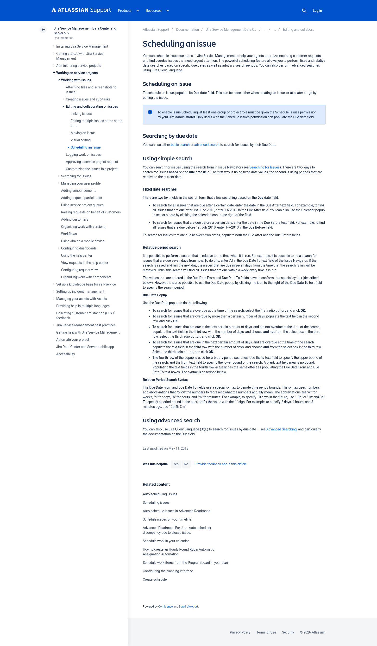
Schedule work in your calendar (166, 541)
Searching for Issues (264, 167)
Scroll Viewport (188, 606)
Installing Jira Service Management (82, 46)
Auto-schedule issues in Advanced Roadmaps (176, 511)
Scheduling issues (156, 502)
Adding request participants (81, 198)
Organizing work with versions (83, 227)
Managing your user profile (81, 183)
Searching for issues (76, 176)
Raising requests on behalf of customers (91, 212)
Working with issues (76, 80)
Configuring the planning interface (168, 571)
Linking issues (81, 114)
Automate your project (72, 340)
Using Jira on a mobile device (82, 241)
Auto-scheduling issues (160, 494)
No (186, 464)
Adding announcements (78, 191)
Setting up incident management (80, 291)
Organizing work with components (86, 277)
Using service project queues (82, 205)
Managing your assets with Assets (81, 299)
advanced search (207, 145)
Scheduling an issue (86, 147)
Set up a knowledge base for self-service (86, 284)
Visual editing (81, 140)
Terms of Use (266, 632)
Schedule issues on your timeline (167, 519)
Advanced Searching (281, 429)
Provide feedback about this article (221, 464)
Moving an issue (83, 133)
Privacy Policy (240, 632)
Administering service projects (78, 66)
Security (288, 632)
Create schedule (155, 579)
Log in (317, 10)
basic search (180, 145)
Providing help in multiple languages (83, 306)
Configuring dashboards (79, 248)
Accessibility (65, 354)
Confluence (165, 606)
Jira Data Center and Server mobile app (85, 347)
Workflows (69, 234)
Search (304, 10)
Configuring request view (79, 270)
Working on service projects (77, 73)
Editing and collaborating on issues (92, 106)
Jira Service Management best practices (86, 325)
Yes (175, 464)
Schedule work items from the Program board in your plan (185, 563)
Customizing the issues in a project (92, 169)
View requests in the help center (84, 263)
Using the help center (76, 255)
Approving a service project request (92, 162)
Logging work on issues (83, 154)
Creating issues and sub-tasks (88, 99)
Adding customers (74, 219)
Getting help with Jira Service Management (87, 332)
